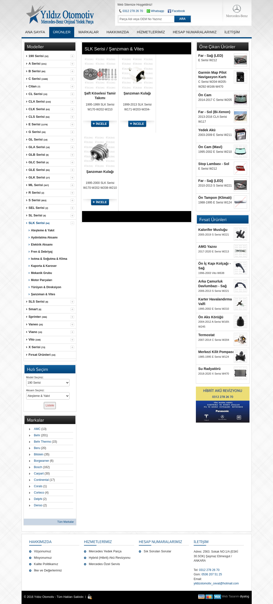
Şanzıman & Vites (43, 294)
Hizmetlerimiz (98, 541)
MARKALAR (88, 32)
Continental (41, 480)
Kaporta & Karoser (44, 266)
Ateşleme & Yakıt (43, 230)
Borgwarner (41, 460)
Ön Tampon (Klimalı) (215, 198)
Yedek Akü (206, 130)
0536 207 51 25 (212, 574)
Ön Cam (205, 95)
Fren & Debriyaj (42, 251)
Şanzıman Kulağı (137, 93)
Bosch (38, 467)
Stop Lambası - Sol (213, 164)
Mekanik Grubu (41, 273)
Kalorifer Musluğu (212, 230)
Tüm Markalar (65, 521)
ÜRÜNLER (62, 32)
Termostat (206, 335)
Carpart (39, 473)
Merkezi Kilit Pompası (216, 352)
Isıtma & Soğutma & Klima (49, 259)
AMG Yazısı (207, 247)
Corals (38, 486)
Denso (38, 505)
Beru (37, 448)
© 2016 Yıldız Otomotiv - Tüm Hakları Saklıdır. (54, 597)
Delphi (38, 499)
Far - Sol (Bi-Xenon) (214, 112)
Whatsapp (155, 11)
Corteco (39, 492)
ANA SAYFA (35, 32)
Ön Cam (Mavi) (210, 147)
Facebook (178, 11)
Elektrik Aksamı (42, 244)
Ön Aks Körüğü (210, 317)
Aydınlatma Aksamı (44, 237)
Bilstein (39, 454)
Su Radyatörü (209, 369)
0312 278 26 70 (133, 11)
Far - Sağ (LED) (210, 56)
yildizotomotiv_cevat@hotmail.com (216, 583)
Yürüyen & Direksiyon (46, 287)
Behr (37, 435)
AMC (37, 429)
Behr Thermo (42, 441)
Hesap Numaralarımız (160, 541)
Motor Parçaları (41, 280)
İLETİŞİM (201, 541)
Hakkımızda (40, 541)
